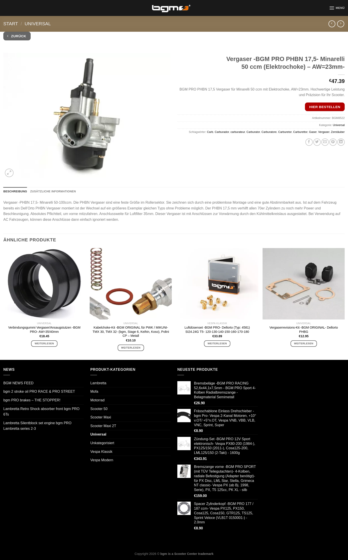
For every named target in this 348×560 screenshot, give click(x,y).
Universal (38, 23)
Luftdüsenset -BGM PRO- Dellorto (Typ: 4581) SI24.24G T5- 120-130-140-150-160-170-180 (217, 329)
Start (10, 23)
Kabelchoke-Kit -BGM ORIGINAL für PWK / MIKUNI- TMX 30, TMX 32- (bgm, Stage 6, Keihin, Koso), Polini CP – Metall (131, 331)
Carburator (253, 132)
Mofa (94, 391)
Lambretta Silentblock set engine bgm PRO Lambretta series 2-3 (37, 426)
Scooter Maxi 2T (103, 426)
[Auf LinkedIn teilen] (341, 142)
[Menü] (337, 7)
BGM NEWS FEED (18, 383)
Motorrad (97, 400)
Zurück (16, 36)
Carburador (222, 132)
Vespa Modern (101, 460)
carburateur (238, 132)
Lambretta (98, 383)
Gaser (312, 132)
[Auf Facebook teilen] (309, 142)
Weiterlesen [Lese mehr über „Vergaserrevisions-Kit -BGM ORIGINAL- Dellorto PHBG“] (303, 343)
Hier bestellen (324, 107)
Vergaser (323, 132)
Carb (210, 132)
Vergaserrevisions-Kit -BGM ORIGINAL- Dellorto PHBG (303, 329)
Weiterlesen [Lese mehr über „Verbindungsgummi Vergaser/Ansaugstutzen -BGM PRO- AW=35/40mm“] (44, 343)
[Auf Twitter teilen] (317, 142)
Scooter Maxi (100, 417)
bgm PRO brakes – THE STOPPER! (31, 400)
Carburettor (300, 132)
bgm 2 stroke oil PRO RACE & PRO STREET (39, 391)
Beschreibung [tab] (15, 191)
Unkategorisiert (102, 443)
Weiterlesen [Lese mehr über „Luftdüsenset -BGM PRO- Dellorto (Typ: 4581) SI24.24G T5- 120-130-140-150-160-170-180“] (217, 343)
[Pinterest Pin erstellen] (333, 142)
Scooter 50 (98, 409)
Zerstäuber (338, 132)
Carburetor (284, 132)
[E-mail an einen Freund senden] (325, 142)
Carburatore (269, 132)
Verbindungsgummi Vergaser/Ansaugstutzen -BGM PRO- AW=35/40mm (44, 329)
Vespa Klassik (101, 452)
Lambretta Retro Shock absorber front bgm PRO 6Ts (41, 411)
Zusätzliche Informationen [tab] (53, 191)
